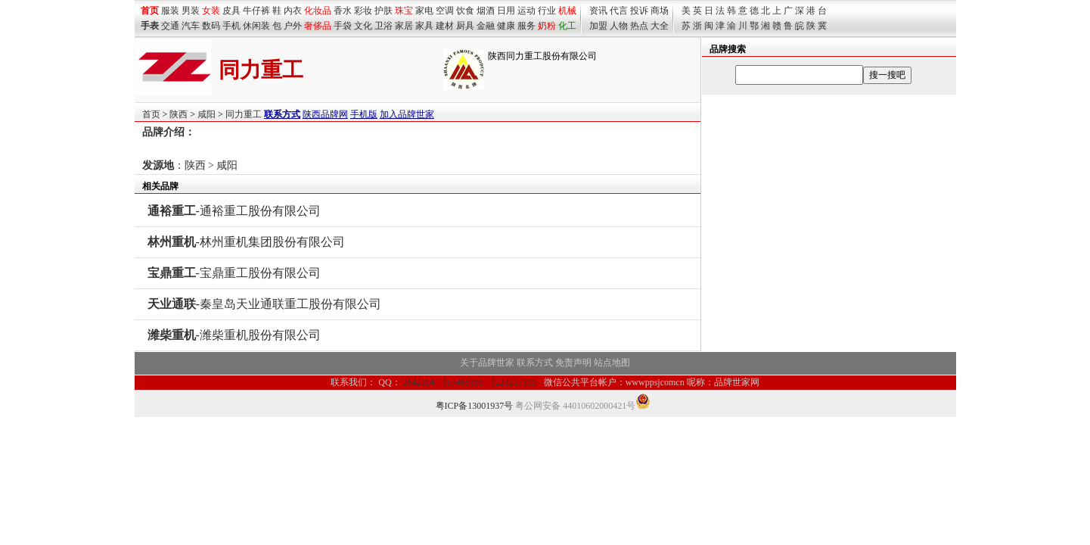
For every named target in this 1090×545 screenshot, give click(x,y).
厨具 (465, 25)
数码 (211, 25)
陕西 (178, 114)
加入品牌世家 (407, 114)
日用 (506, 10)
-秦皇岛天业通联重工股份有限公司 (264, 303)
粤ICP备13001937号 (475, 405)
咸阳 (206, 114)
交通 (170, 25)
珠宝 (404, 10)
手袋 (343, 25)
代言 (619, 10)
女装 (211, 10)
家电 (424, 10)
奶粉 (547, 25)
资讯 (598, 10)
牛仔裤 (256, 10)
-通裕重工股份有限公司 (234, 210)
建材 (445, 25)
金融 (486, 25)
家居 (404, 25)
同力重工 (243, 114)
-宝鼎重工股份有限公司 (234, 272)
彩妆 (363, 10)
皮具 (231, 10)
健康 (506, 25)
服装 (170, 10)
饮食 (465, 10)
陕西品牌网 (325, 114)
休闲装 (256, 25)
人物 (619, 25)
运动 (526, 10)
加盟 (598, 25)
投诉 (639, 10)
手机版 (363, 114)
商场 (660, 10)
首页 (151, 114)
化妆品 (317, 10)
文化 (363, 25)
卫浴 (383, 25)
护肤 (383, 10)
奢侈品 (317, 25)
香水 (343, 10)
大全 (660, 25)
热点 (639, 25)
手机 (231, 25)
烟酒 (486, 10)
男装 (191, 10)
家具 (424, 25)
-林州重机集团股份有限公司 (246, 241)
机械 (567, 10)
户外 (293, 25)
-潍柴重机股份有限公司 (234, 335)
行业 (547, 10)
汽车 (191, 25)
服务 (526, 25)
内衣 (293, 10)
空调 (445, 10)
